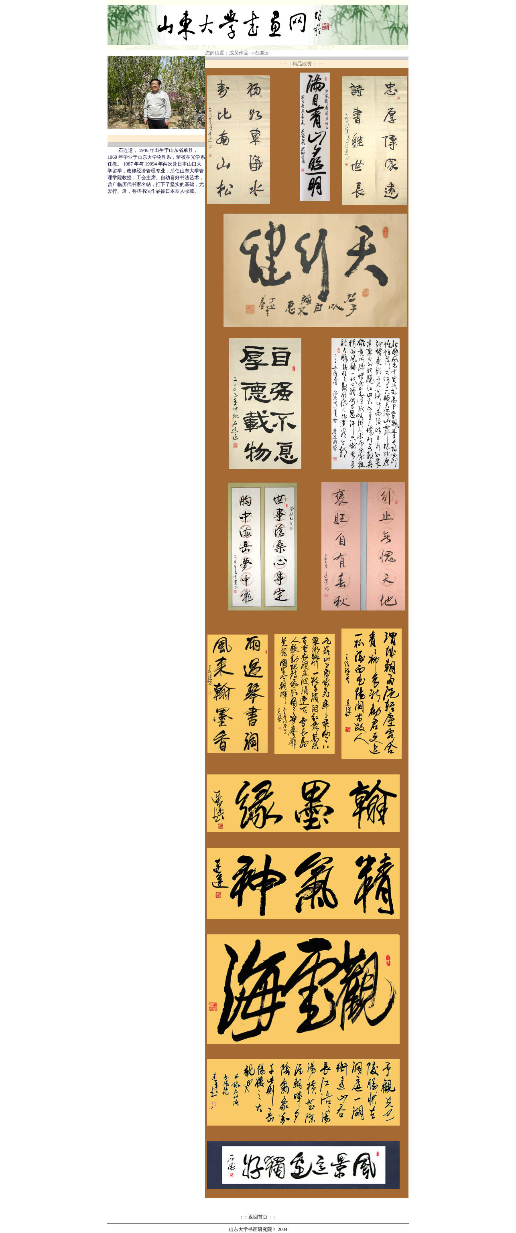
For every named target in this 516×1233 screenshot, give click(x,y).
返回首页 (262, 1217)
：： (243, 1217)
